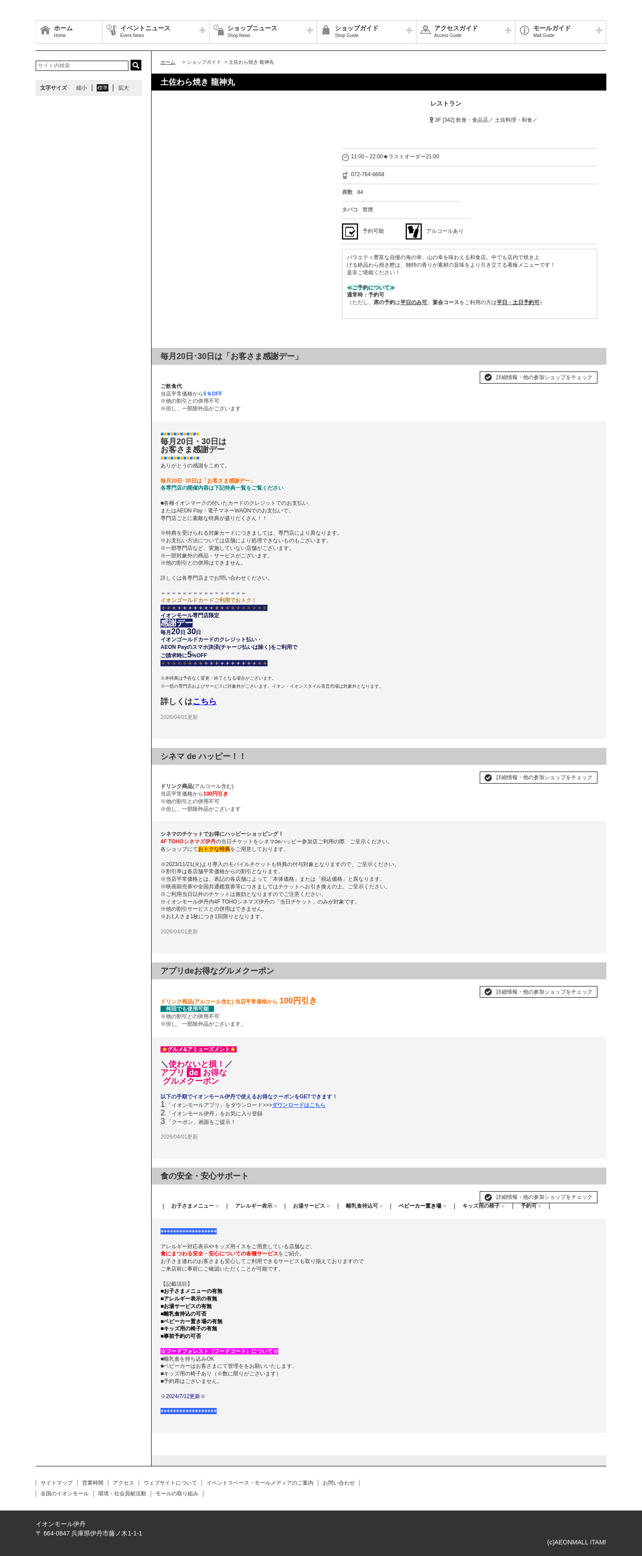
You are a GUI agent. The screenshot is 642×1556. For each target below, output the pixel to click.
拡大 (123, 88)
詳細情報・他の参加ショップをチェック (544, 377)
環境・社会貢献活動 (122, 1493)
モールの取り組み (177, 1493)
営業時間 (92, 1483)
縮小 (81, 88)
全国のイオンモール (65, 1493)
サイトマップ (57, 1483)
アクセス (123, 1483)
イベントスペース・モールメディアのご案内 (259, 1483)
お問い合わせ (339, 1483)
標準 (102, 88)
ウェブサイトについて (170, 1483)
